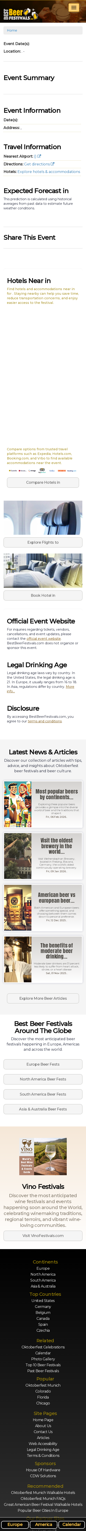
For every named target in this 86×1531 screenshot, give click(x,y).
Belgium (43, 1312)
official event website (44, 639)
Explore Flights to (43, 542)
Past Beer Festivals (43, 1371)
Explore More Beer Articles (43, 998)
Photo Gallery (43, 1359)
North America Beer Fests (43, 1079)
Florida (43, 1397)
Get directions (39, 164)
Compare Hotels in (43, 482)
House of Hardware (43, 1470)
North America (43, 1274)
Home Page (43, 1420)
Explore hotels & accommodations (48, 172)
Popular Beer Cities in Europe (43, 1510)
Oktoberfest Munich (42, 1385)
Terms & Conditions (43, 1455)
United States (43, 1301)
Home (12, 30)
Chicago (43, 1403)
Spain (43, 1324)
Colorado (43, 1391)
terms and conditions (45, 721)
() (37, 156)
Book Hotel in (43, 595)
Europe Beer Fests (43, 1064)
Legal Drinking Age (43, 1449)
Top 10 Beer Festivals (43, 1365)
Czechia (43, 1330)
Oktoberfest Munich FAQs (43, 1498)
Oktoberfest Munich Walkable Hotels (43, 1492)
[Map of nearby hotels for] (43, 376)
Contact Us (43, 1432)
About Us (43, 1426)
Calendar (43, 1353)
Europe (43, 1268)
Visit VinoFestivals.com (43, 1236)
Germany (43, 1306)
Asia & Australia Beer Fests (43, 1109)
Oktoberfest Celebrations (43, 1347)
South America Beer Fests (43, 1094)
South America (43, 1280)
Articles (43, 1438)
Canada (42, 1318)
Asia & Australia (43, 1286)
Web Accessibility (43, 1444)
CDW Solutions (43, 1476)
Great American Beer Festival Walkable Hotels (43, 1504)
